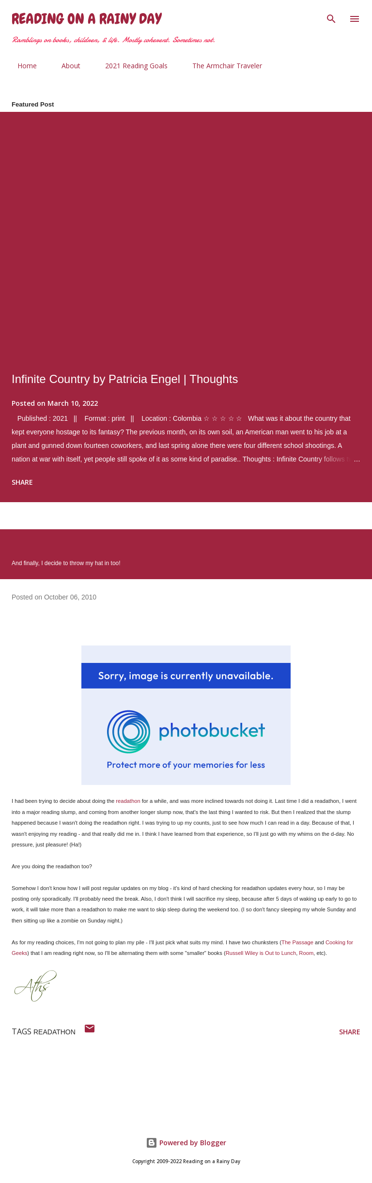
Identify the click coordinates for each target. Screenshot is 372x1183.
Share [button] (22, 482)
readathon (128, 801)
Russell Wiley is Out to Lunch (261, 953)
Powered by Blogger (186, 1142)
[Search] (331, 17)
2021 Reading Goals (130, 65)
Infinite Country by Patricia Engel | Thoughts (125, 378)
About (65, 65)
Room (306, 953)
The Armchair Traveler (221, 65)
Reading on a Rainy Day (86, 19)
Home (21, 65)
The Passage (297, 942)
